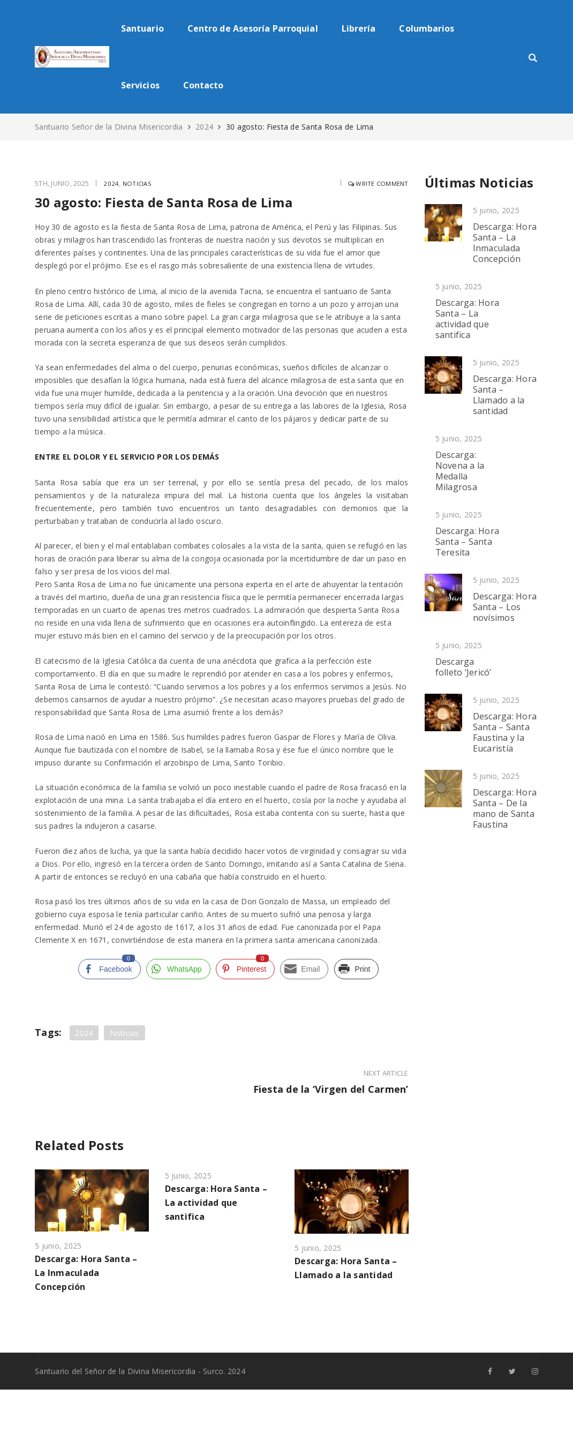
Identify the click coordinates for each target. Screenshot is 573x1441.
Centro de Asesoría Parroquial (252, 28)
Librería (359, 28)
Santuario (142, 28)
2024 (204, 127)
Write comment (376, 183)
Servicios (140, 85)
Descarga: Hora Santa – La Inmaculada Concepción (86, 1272)
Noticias (138, 183)
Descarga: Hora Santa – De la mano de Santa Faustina (505, 808)
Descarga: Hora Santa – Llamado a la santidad (505, 395)
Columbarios (426, 28)
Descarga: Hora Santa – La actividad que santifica (216, 1201)
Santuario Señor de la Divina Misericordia (110, 127)
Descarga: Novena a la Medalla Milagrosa (460, 471)
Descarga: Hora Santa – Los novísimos (505, 607)
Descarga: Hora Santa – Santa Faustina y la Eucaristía (505, 732)
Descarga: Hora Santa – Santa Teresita (467, 541)
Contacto (203, 85)
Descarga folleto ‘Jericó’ (463, 667)
